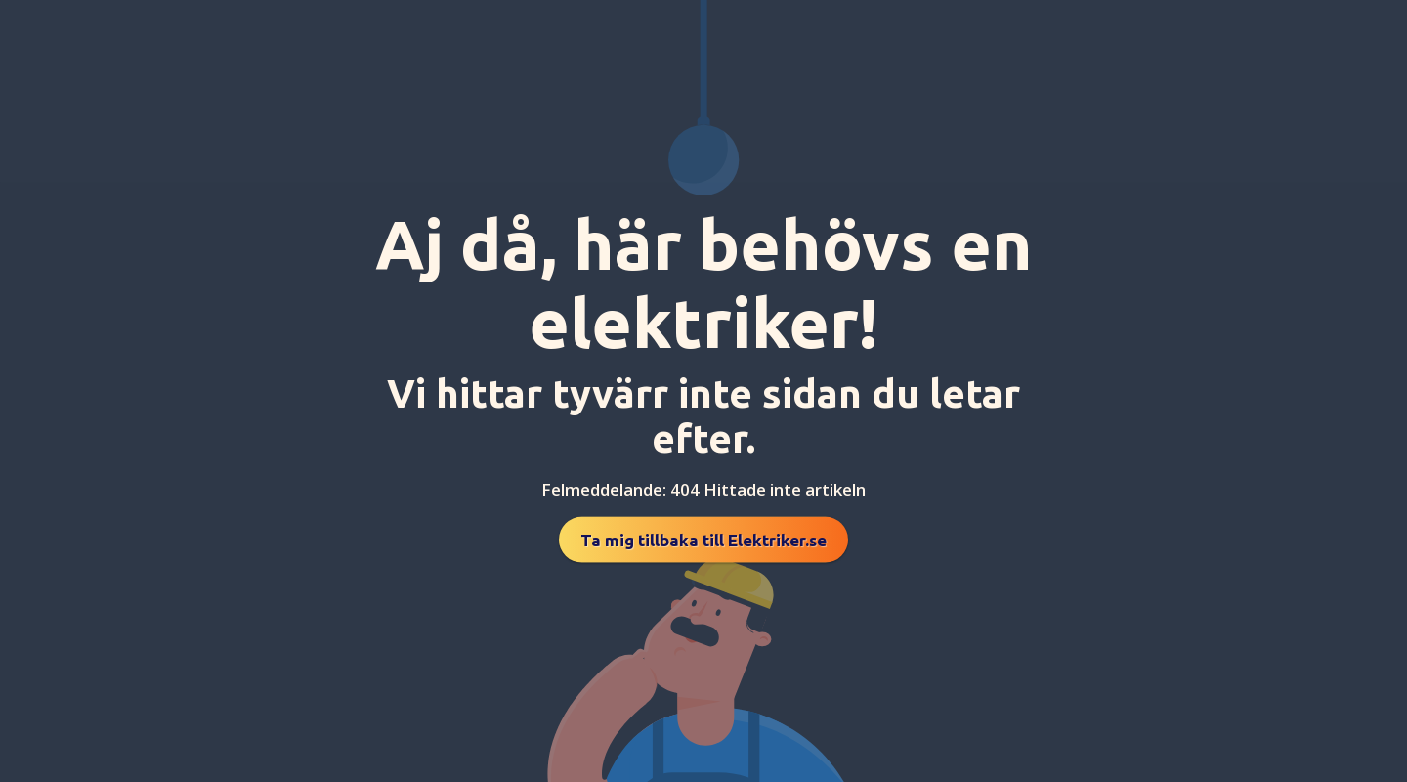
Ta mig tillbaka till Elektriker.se (703, 540)
